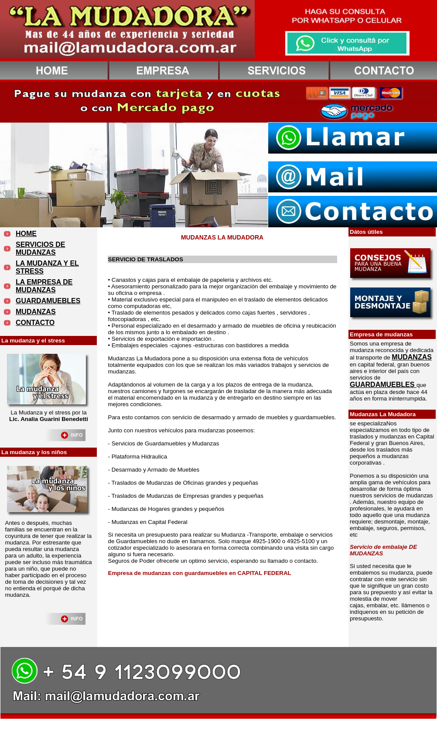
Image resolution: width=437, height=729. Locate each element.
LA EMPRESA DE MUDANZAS (44, 286)
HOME (26, 233)
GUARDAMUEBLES (48, 301)
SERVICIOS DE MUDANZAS (40, 248)
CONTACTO (35, 322)
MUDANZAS (36, 311)
